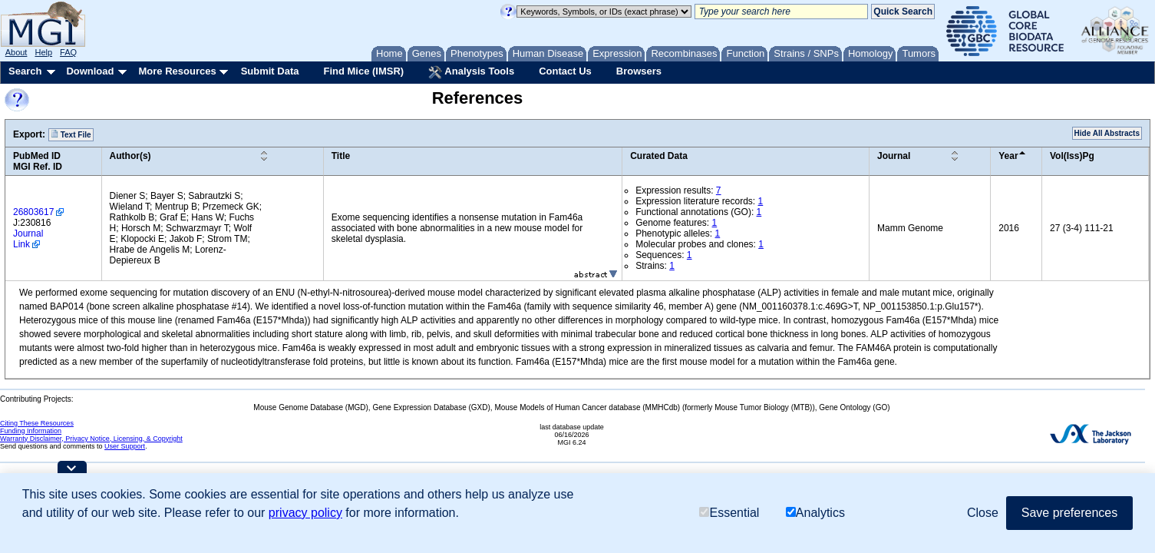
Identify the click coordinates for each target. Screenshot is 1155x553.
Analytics (815, 512)
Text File (71, 134)
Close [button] (982, 512)
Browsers (639, 71)
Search (24, 71)
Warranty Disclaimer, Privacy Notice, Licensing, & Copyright (91, 438)
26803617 (33, 212)
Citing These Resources (37, 423)
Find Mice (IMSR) (363, 71)
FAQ (68, 52)
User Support (124, 446)
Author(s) (130, 156)
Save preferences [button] (1069, 512)
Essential (729, 512)
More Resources (177, 71)
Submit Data (270, 71)
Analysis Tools (471, 72)
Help (43, 52)
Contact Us (565, 71)
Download (90, 71)
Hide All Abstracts (1107, 133)
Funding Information (30, 431)
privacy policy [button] (305, 512)
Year (1008, 156)
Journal (893, 156)
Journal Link (28, 239)
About (16, 52)
